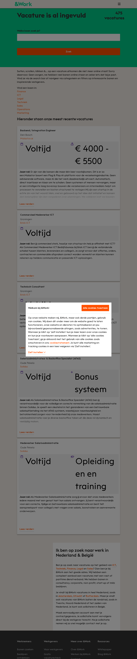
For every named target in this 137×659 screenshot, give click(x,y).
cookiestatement (59, 343)
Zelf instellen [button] (37, 352)
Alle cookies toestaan (95, 308)
